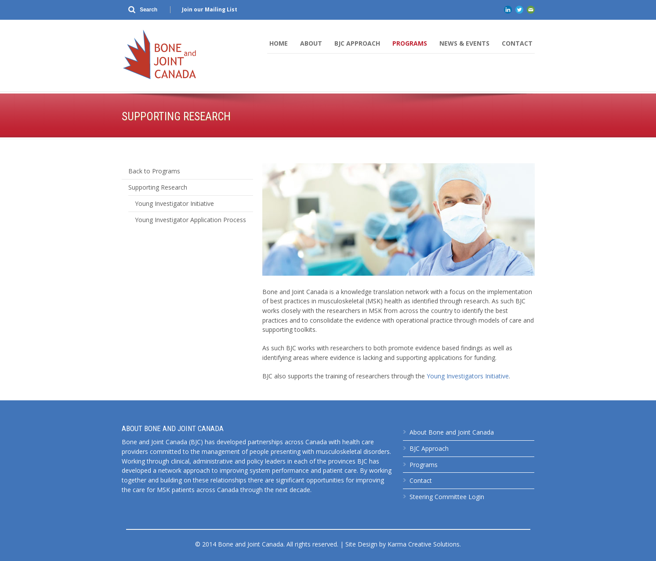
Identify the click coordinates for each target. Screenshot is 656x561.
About (311, 43)
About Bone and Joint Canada (452, 432)
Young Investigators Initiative (468, 376)
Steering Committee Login (447, 497)
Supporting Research (157, 187)
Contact (517, 43)
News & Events (464, 43)
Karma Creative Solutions (424, 544)
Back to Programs (154, 171)
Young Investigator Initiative (174, 203)
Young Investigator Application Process (190, 220)
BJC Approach (357, 43)
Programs (409, 43)
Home (278, 43)
